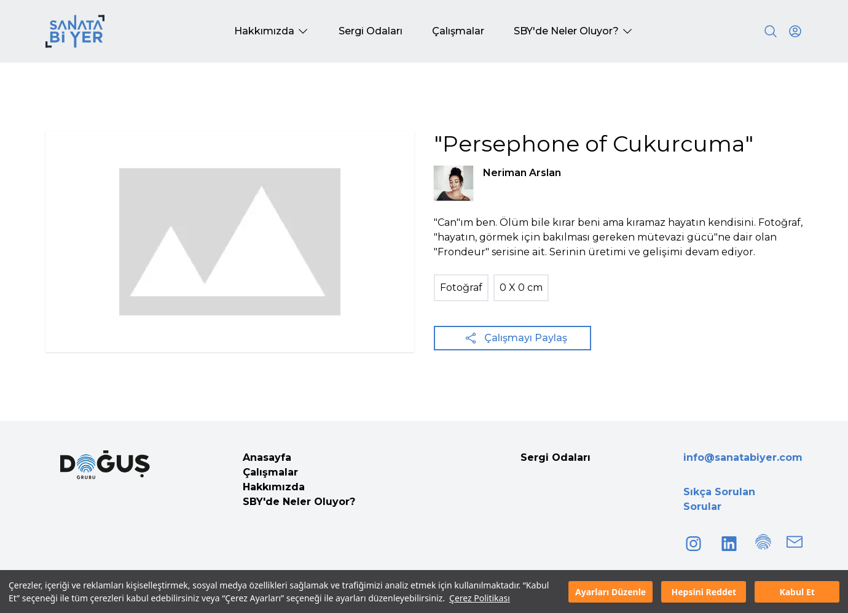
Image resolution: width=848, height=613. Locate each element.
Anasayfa (267, 457)
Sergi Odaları (555, 457)
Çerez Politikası (479, 598)
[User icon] (795, 31)
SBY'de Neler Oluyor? (299, 501)
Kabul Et (796, 592)
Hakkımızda (274, 487)
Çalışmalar (270, 472)
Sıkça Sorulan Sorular (719, 499)
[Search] (770, 31)
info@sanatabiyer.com (743, 457)
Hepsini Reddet (703, 592)
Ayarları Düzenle (610, 592)
